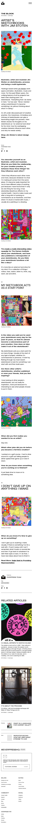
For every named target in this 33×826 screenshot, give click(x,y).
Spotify (19, 801)
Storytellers (3, 822)
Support (3, 797)
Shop (19, 780)
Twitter (19, 799)
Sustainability (3, 807)
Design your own (4, 780)
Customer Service (22, 788)
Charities (3, 818)
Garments (3, 786)
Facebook (20, 797)
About (2, 803)
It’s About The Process (11, 706)
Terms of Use (21, 782)
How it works (4, 782)
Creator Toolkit (4, 795)
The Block (7, 13)
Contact (2, 799)
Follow (23, 749)
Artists (2, 814)
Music (2, 816)
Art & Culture (4, 15)
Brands (2, 820)
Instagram (20, 795)
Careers (3, 805)
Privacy (19, 784)
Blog (2, 801)
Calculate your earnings (6, 784)
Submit (26, 766)
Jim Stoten (22, 89)
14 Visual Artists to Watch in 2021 (16, 643)
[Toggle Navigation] (30, 3)
